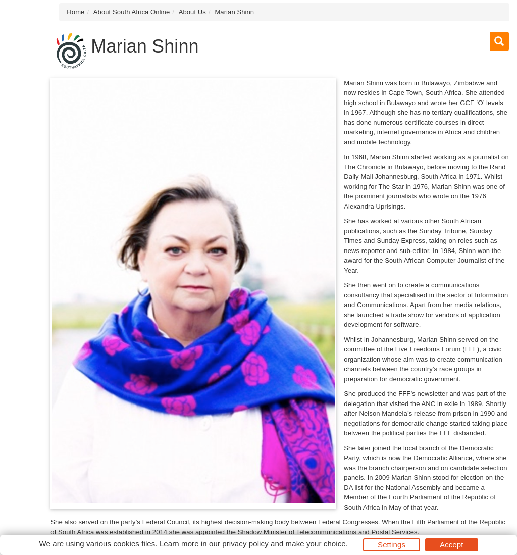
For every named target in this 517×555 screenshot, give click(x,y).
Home (75, 12)
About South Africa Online (131, 12)
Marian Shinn (234, 12)
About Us (192, 12)
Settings (391, 544)
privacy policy (245, 543)
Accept (451, 544)
